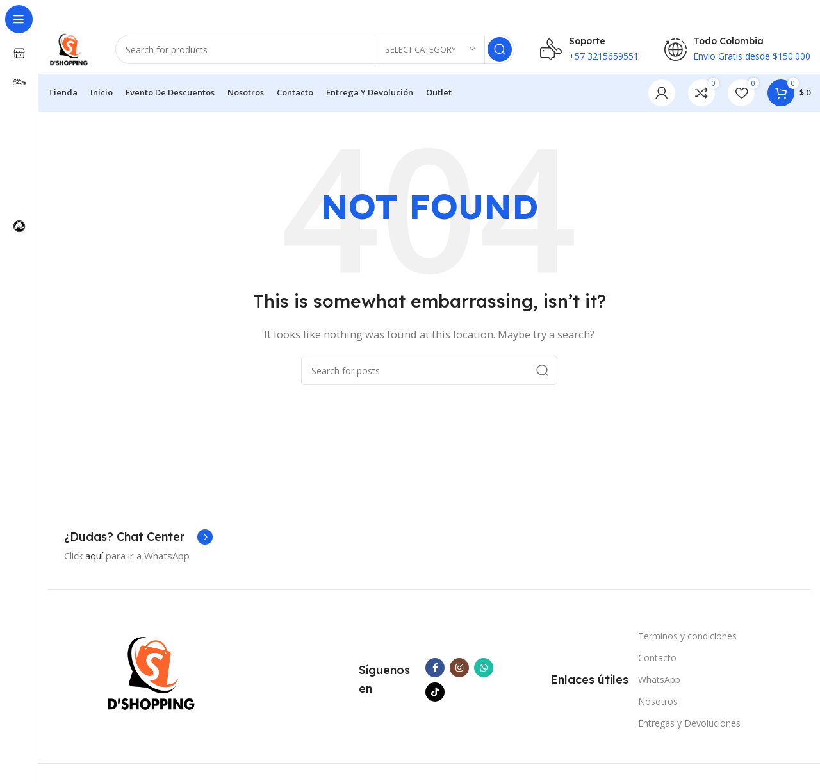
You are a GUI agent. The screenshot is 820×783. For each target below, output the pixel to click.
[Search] (316, 51)
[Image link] (151, 675)
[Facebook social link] (435, 670)
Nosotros (658, 705)
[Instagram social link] (459, 670)
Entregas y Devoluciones (689, 727)
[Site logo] (70, 50)
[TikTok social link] (435, 695)
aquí (94, 558)
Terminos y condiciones (687, 639)
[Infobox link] (138, 540)
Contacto (657, 661)
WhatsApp (659, 683)
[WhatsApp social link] (483, 670)
